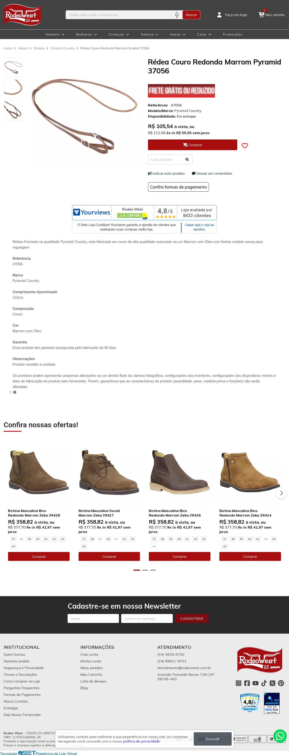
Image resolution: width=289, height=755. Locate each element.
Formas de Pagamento (22, 694)
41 (46, 538)
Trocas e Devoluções (20, 674)
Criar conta (89, 654)
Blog (84, 687)
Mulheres (84, 34)
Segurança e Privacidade (24, 667)
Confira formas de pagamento (178, 187)
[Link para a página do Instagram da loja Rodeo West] (238, 683)
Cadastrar (191, 618)
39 (29, 538)
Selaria (147, 34)
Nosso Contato (16, 701)
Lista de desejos (93, 681)
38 (92, 538)
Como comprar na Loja (22, 681)
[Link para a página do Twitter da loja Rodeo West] (272, 683)
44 (13, 546)
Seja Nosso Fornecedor (22, 714)
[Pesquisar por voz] (177, 14)
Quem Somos (14, 654)
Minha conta (90, 661)
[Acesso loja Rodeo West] (231, 15)
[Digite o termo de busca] (118, 14)
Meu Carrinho (91, 674)
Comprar (39, 556)
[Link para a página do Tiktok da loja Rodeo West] (264, 683)
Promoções (233, 34)
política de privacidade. (141, 741)
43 (62, 538)
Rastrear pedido (16, 661)
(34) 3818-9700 (170, 654)
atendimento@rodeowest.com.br (184, 667)
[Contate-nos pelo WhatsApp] (280, 736)
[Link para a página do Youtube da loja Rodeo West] (255, 683)
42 (54, 538)
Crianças (116, 34)
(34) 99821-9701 (172, 661)
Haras (175, 34)
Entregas (11, 707)
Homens (53, 34)
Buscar (191, 14)
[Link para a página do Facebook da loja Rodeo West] (247, 683)
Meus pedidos (91, 667)
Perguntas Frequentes (22, 687)
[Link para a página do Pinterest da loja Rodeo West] (281, 683)
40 (37, 538)
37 (13, 538)
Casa (201, 34)
